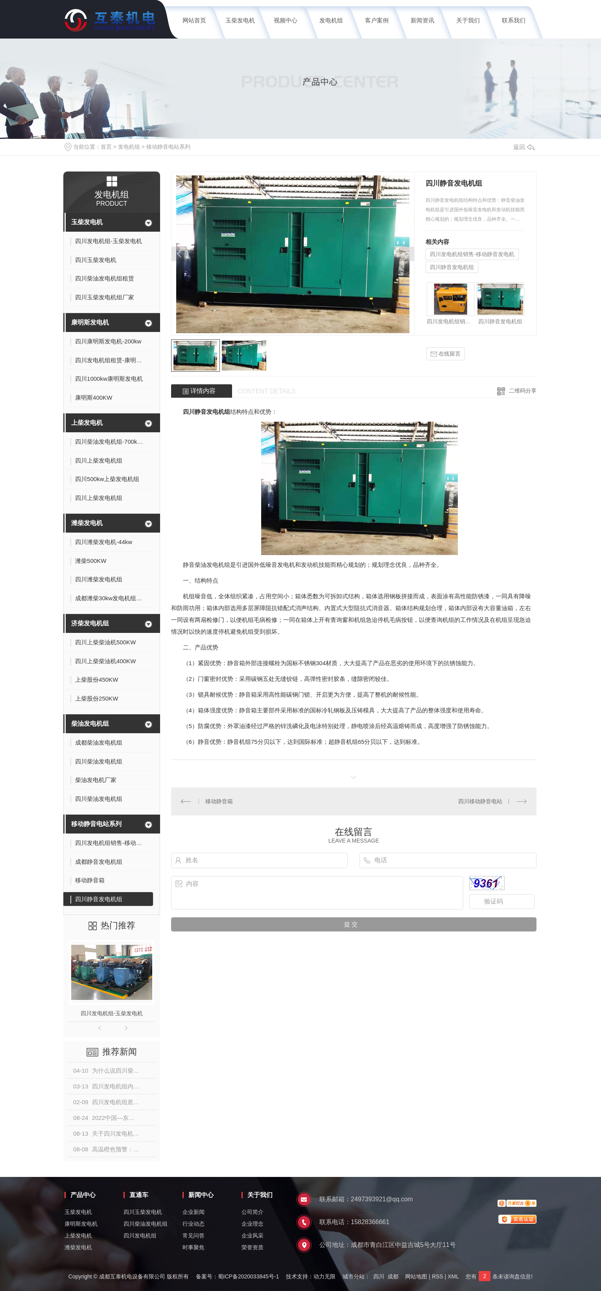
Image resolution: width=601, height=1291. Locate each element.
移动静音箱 (219, 801)
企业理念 (253, 1224)
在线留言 (446, 353)
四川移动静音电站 (480, 801)
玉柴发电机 (240, 20)
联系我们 (513, 20)
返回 (524, 147)
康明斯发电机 (90, 322)
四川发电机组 (140, 1235)
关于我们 (468, 20)
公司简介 (253, 1212)
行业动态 (194, 1224)
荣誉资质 (253, 1247)
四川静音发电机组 (452, 267)
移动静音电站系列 (168, 147)
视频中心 (285, 20)
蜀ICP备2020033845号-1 (248, 1276)
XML (453, 1276)
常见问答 (194, 1235)
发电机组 (331, 20)
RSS (437, 1276)
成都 (392, 1276)
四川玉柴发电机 (143, 1212)
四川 (378, 1276)
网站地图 (416, 1276)
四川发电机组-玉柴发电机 (112, 1013)
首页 (106, 147)
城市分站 (354, 1276)
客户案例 (377, 20)
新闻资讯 (422, 20)
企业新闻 (194, 1212)
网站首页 (194, 20)
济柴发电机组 (90, 623)
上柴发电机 (87, 422)
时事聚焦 (194, 1247)
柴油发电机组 (90, 723)
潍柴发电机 (87, 523)
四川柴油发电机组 (146, 1224)
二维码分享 (522, 390)
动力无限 (324, 1276)
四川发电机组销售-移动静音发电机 (472, 254)
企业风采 (253, 1235)
